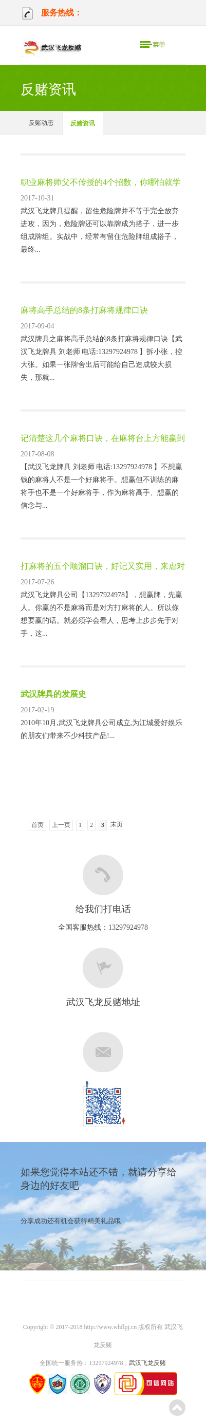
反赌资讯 (82, 123)
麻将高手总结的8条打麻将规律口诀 (84, 310)
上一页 (61, 824)
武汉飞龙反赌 (147, 1363)
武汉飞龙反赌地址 (103, 1002)
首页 (37, 824)
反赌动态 (41, 122)
